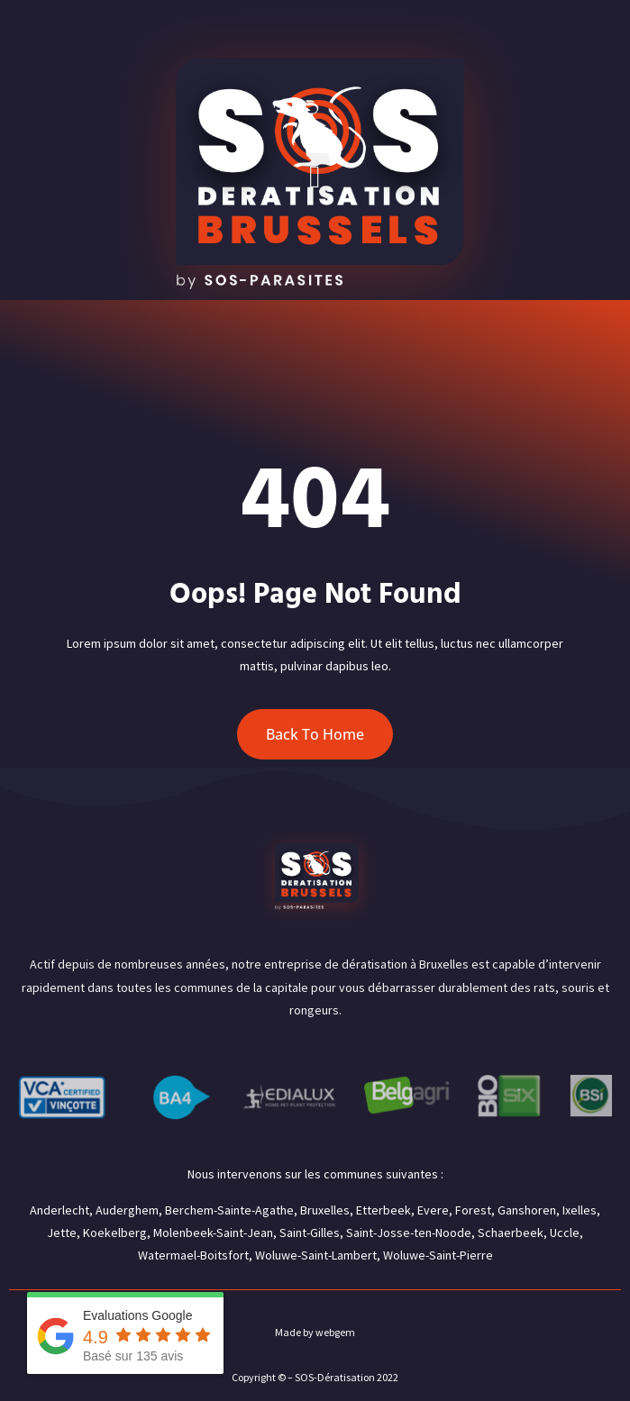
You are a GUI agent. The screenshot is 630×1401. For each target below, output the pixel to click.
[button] (314, 177)
